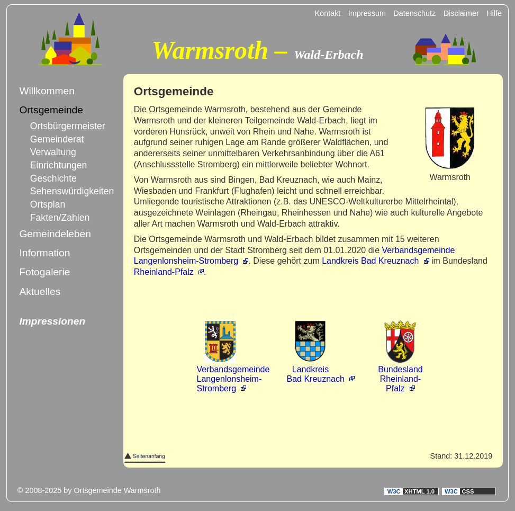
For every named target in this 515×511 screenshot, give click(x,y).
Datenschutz (414, 13)
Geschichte (53, 178)
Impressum (367, 13)
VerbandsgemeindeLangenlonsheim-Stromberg (232, 374)
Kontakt (328, 13)
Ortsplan (48, 204)
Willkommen (46, 90)
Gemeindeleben (55, 233)
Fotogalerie (44, 271)
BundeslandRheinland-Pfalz (400, 374)
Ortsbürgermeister (62, 126)
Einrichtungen (58, 165)
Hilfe (494, 13)
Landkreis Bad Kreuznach (370, 260)
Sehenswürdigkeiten (62, 191)
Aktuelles (39, 291)
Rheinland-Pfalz (164, 271)
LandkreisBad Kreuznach (315, 369)
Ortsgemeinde (51, 109)
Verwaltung (53, 152)
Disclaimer (461, 13)
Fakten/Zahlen (59, 217)
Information (44, 252)
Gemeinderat (57, 139)
